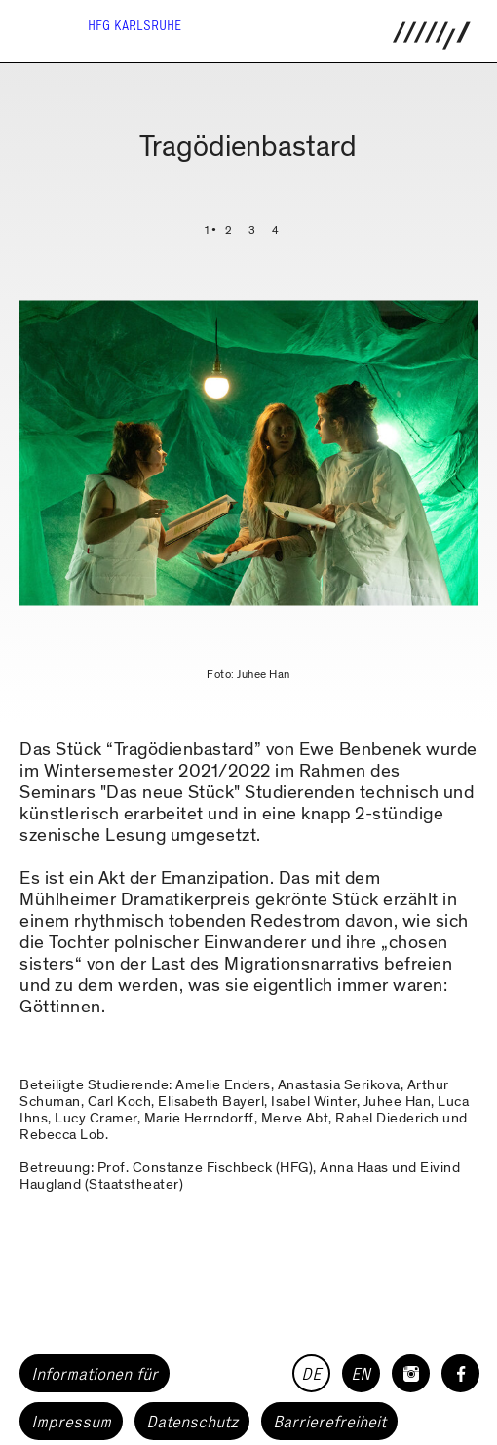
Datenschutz (192, 1421)
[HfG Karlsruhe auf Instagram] (411, 1373)
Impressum (71, 1421)
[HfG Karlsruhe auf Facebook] (460, 1373)
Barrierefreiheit (329, 1421)
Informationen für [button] (94, 1374)
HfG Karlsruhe (134, 26)
